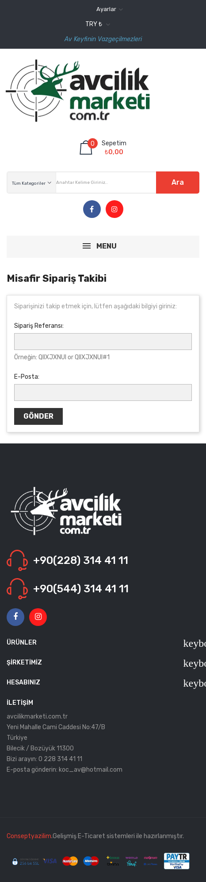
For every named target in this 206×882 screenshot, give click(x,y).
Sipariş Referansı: (39, 326)
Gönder (38, 416)
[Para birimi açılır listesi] (96, 24)
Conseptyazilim (29, 836)
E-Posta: (26, 377)
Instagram (114, 209)
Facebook (92, 209)
